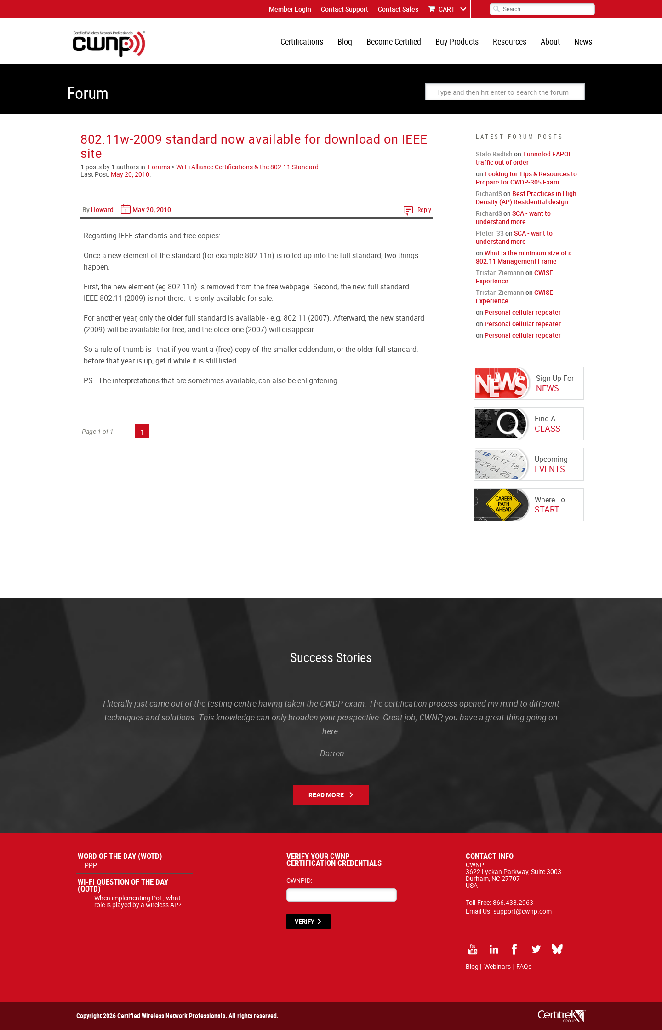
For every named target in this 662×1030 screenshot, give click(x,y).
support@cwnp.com (522, 911)
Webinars (497, 966)
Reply (424, 209)
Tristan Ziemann (500, 272)
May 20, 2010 (130, 174)
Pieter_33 (490, 233)
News (583, 41)
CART (447, 9)
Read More (326, 794)
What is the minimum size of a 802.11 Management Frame (524, 256)
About (550, 41)
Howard (102, 209)
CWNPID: (299, 880)
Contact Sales (398, 9)
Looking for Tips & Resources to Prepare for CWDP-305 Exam (526, 177)
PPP (91, 865)
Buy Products (457, 41)
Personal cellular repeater (523, 312)
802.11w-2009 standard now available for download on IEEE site (253, 145)
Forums (159, 166)
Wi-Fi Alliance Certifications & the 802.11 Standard (247, 166)
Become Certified (393, 41)
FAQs (523, 966)
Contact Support (344, 9)
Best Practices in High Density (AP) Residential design (526, 197)
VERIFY (304, 921)
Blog (344, 41)
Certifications (301, 41)
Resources (509, 41)
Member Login (290, 9)
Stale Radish (494, 154)
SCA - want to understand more (513, 217)
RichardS (489, 193)
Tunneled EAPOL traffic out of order (524, 158)
